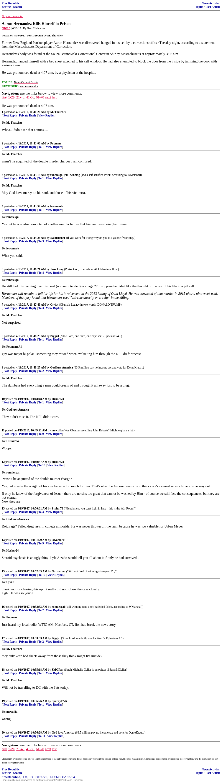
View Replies (46, 115)
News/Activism (211, 3)
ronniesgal (56, 175)
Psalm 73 (57, 508)
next (48, 97)
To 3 (41, 241)
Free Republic (11, 3)
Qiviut (54, 304)
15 (3, 571)
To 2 (41, 371)
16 (3, 606)
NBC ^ (6, 28)
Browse (6, 6)
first (4, 97)
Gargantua (58, 571)
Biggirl (54, 336)
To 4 (41, 272)
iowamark (56, 206)
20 (3, 732)
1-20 (11, 97)
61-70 (40, 97)
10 (3, 399)
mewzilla (57, 430)
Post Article (213, 6)
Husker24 (58, 399)
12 (3, 462)
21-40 (20, 97)
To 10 (41, 465)
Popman (55, 143)
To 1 (41, 147)
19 (3, 701)
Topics (199, 6)
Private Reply (27, 115)
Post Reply (10, 115)
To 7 (41, 610)
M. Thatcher (58, 112)
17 (3, 638)
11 (3, 430)
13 (3, 508)
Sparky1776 (59, 701)
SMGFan (57, 669)
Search (17, 6)
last (54, 97)
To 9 (41, 434)
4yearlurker (57, 237)
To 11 (41, 736)
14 (3, 540)
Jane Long (57, 269)
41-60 (30, 97)
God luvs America (61, 367)
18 (3, 669)
